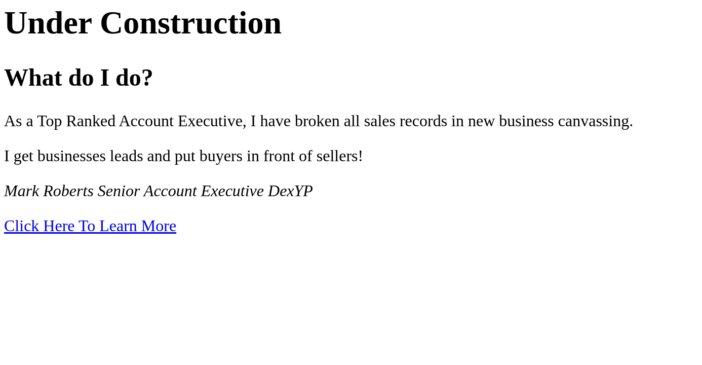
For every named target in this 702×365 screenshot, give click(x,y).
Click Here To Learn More (90, 225)
